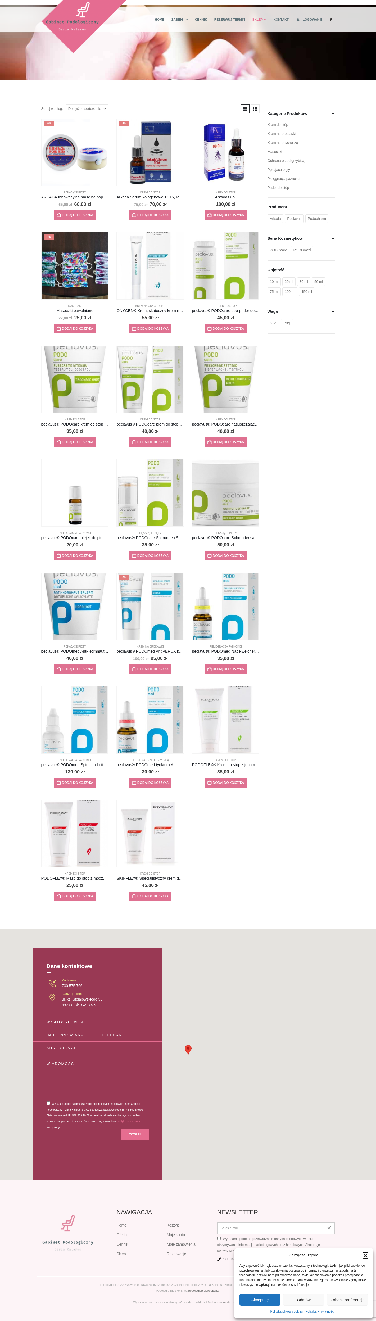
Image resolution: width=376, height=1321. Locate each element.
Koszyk (173, 1225)
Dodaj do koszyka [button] (77, 215)
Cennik (201, 19)
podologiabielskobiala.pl (204, 1290)
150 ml (306, 291)
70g (287, 323)
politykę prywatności (232, 1250)
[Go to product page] (75, 152)
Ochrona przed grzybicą (150, 760)
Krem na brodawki (150, 646)
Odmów (304, 1299)
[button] (365, 1255)
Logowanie (309, 19)
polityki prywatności (128, 1121)
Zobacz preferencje (347, 1299)
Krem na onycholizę (150, 306)
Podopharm (317, 218)
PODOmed (302, 250)
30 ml (304, 281)
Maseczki (74, 306)
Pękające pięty (75, 192)
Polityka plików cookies (286, 1311)
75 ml (274, 291)
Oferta (122, 1235)
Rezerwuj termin (229, 19)
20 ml (289, 281)
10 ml (274, 281)
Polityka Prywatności (319, 1311)
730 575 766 (72, 986)
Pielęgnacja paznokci (75, 533)
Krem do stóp (150, 192)
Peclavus (294, 218)
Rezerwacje (176, 1254)
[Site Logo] (84, 26)
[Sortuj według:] (87, 108)
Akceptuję (260, 1299)
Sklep (257, 19)
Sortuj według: (52, 109)
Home (159, 19)
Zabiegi (177, 19)
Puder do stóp (226, 306)
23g (273, 323)
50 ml (318, 281)
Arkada (275, 218)
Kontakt (281, 19)
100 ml (290, 291)
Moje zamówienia (181, 1244)
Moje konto (176, 1235)
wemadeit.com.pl (230, 1302)
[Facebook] (331, 19)
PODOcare (278, 250)
